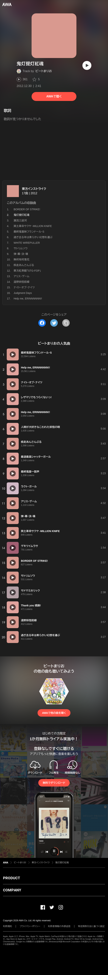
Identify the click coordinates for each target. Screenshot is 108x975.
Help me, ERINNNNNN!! (28, 298)
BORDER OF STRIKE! (27, 209)
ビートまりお (44, 71)
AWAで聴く (54, 96)
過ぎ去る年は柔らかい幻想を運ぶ (33, 237)
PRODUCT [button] (11, 878)
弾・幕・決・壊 (21, 253)
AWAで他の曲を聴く (54, 712)
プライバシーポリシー (30, 926)
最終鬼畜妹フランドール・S (29, 231)
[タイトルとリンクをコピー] (66, 323)
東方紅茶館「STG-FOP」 (27, 270)
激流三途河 (20, 220)
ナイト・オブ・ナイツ (24, 287)
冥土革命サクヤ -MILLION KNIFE (33, 226)
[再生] (86, 65)
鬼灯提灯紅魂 (62, 862)
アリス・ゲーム (21, 276)
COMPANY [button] (12, 890)
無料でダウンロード (54, 782)
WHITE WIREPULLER (27, 242)
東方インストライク (34, 188)
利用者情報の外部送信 (59, 926)
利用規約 (7, 926)
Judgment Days (23, 292)
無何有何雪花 (21, 259)
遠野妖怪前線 (21, 281)
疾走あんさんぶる (24, 265)
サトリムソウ (20, 248)
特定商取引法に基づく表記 (91, 926)
